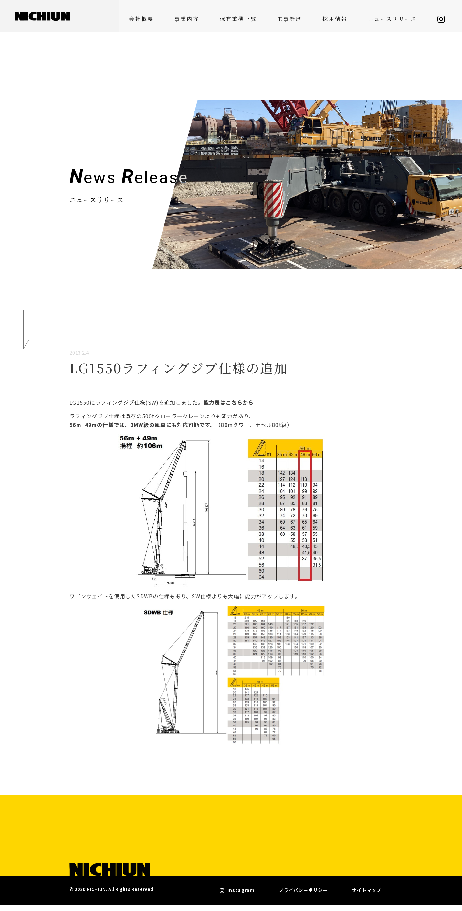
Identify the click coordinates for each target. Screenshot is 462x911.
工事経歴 (310, 16)
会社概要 (195, 16)
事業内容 (230, 16)
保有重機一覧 (270, 16)
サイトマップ (367, 898)
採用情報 (344, 16)
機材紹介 (87, 387)
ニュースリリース (390, 16)
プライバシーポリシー (319, 898)
